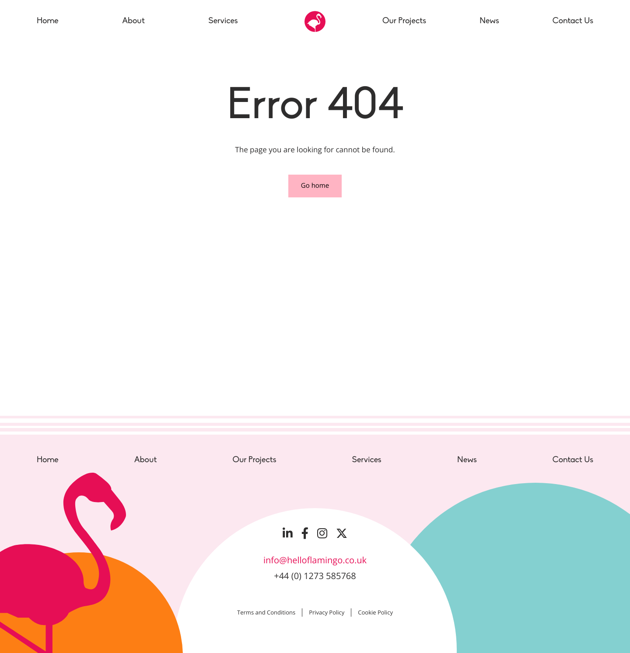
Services (367, 460)
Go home (315, 185)
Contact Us (573, 460)
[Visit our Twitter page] (341, 533)
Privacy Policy (326, 612)
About (145, 460)
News (467, 460)
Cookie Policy (375, 612)
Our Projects (254, 460)
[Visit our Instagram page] (322, 533)
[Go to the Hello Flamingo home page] (315, 21)
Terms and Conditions (266, 612)
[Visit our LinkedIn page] (288, 533)
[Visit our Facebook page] (304, 533)
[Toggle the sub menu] (244, 21)
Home (48, 460)
